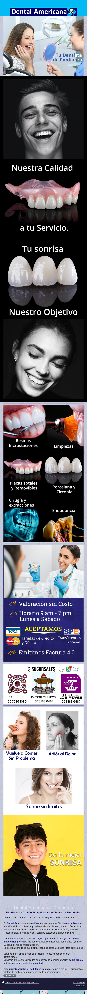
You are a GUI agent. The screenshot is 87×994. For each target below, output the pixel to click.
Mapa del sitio (33, 982)
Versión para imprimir (13, 982)
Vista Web (80, 985)
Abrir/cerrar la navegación (43, 4)
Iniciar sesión (79, 982)
